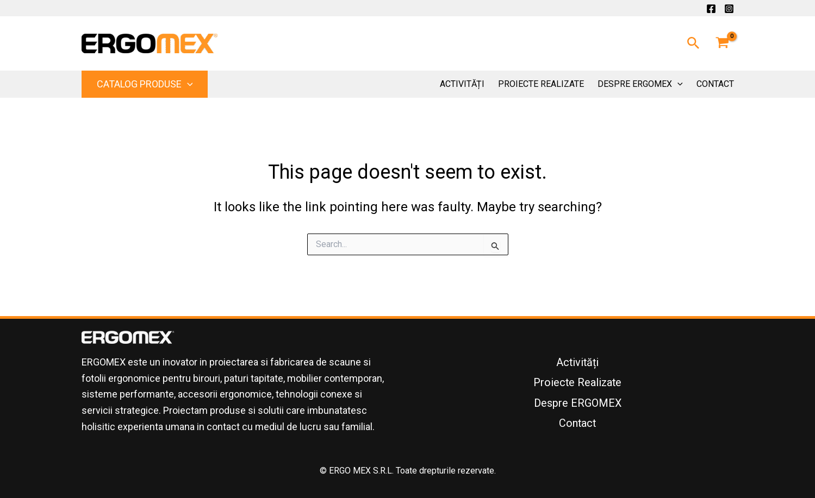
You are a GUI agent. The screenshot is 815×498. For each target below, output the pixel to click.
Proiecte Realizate (541, 84)
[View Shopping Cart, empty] (722, 43)
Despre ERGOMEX (640, 84)
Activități (462, 84)
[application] (187, 84)
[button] (693, 43)
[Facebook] (711, 9)
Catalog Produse (145, 84)
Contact (715, 84)
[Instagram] (729, 9)
